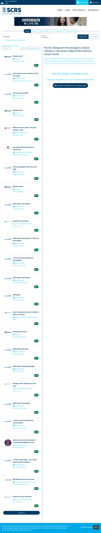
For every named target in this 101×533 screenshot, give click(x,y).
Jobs (67, 10)
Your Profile (79, 10)
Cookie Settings (86, 527)
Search (27, 31)
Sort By (5, 48)
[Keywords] (21, 37)
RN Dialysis (17, 295)
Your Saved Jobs (70, 31)
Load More (21, 513)
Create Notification (33, 48)
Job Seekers (82, 2)
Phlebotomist (18, 56)
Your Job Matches (57, 31)
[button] (93, 37)
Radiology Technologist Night (24, 366)
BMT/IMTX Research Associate (23, 479)
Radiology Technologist (21, 204)
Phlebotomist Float (20, 332)
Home (59, 10)
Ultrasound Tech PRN (20, 93)
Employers (94, 2)
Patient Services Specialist (22, 496)
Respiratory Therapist (21, 221)
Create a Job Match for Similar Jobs (70, 85)
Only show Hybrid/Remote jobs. (15, 40)
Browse (34, 31)
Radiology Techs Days (21, 349)
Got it (96, 527)
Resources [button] (93, 10)
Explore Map (44, 31)
